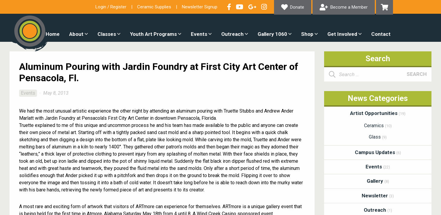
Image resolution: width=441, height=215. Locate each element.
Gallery (378, 181)
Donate (297, 7)
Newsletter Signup (199, 7)
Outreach (232, 34)
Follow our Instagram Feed (264, 7)
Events (199, 34)
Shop (307, 34)
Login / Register (110, 7)
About (76, 34)
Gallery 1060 (272, 34)
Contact (381, 34)
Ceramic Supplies (154, 7)
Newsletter (378, 196)
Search (417, 74)
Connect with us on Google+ (252, 7)
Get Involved (342, 34)
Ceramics (378, 125)
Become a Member (349, 7)
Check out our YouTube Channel (239, 7)
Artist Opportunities (378, 113)
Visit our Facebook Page (229, 7)
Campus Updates (378, 152)
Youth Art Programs (153, 34)
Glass (378, 137)
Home (53, 34)
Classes (107, 34)
